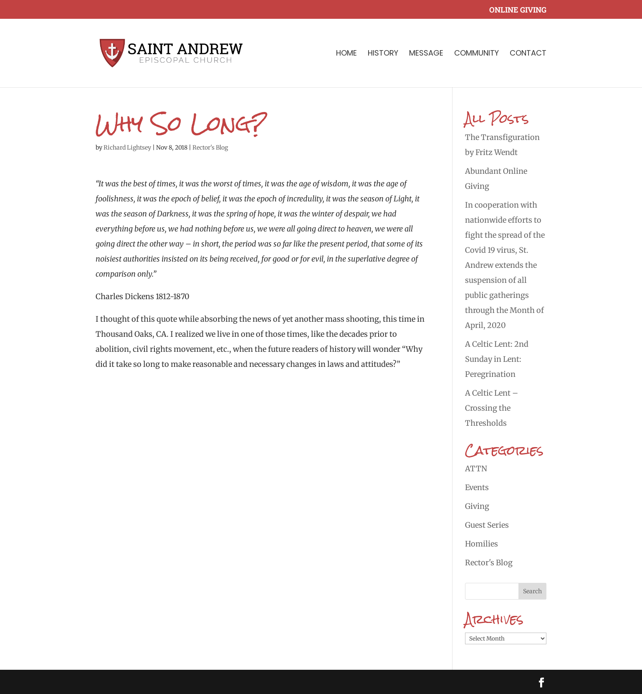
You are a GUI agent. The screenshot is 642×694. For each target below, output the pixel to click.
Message (426, 54)
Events (477, 487)
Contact (528, 54)
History (383, 54)
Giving (477, 506)
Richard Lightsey (127, 147)
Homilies (481, 544)
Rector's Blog (210, 147)
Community (476, 54)
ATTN (476, 468)
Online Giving (517, 10)
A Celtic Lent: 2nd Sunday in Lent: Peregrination (496, 359)
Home (346, 54)
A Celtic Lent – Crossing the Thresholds (491, 408)
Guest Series (487, 525)
